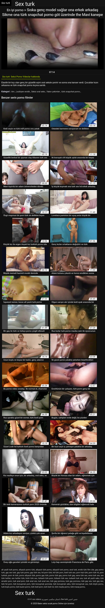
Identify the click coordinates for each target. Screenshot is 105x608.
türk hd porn (6, 585)
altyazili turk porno (60, 571)
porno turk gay (69, 576)
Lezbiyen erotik (23, 92)
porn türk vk (94, 573)
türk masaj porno (78, 588)
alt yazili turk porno (9, 571)
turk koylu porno (8, 588)
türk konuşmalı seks (62, 585)
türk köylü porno (96, 585)
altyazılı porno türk (27, 571)
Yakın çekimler (55, 92)
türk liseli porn (37, 588)
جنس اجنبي (72, 600)
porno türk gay (55, 576)
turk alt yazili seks (91, 579)
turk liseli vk (49, 588)
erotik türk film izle (86, 571)
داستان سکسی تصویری (51, 600)
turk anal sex (43, 582)
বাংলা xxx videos (34, 600)
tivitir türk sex (31, 579)
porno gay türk (42, 576)
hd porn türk (46, 573)
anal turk (73, 571)
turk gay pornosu (73, 582)
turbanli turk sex (76, 579)
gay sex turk (11, 573)
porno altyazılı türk (27, 576)
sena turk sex (94, 576)
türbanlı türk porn (45, 579)
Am (13, 92)
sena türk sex (81, 576)
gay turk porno (23, 573)
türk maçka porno (62, 588)
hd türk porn (58, 573)
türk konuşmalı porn (21, 585)
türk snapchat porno (74, 92)
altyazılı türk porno (44, 571)
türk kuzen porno (23, 588)
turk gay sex (98, 582)
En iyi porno (15, 10)
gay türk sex (35, 573)
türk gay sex (86, 582)
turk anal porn (19, 582)
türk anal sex (31, 582)
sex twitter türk (18, 579)
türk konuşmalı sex (80, 585)
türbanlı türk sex (61, 579)
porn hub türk (82, 573)
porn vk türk (13, 576)
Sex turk (64, 600)
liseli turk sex (69, 573)
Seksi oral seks (39, 92)
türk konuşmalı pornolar (42, 585)
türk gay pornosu (57, 582)
